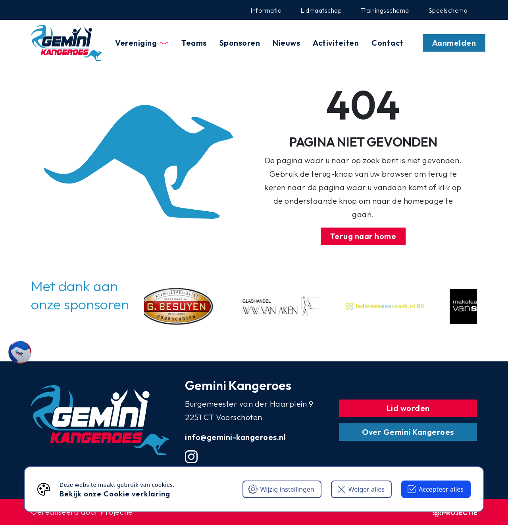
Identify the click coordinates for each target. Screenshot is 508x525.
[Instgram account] (191, 456)
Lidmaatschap (321, 10)
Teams (194, 43)
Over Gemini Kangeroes (408, 432)
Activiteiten (336, 43)
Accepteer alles (435, 489)
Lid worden (408, 408)
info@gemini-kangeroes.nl (235, 437)
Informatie (265, 10)
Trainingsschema (385, 10)
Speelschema (448, 10)
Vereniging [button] (142, 43)
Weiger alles (361, 489)
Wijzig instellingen (281, 489)
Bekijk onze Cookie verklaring (115, 493)
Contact (387, 43)
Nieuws (286, 43)
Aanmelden (454, 43)
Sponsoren (239, 43)
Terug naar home (363, 236)
